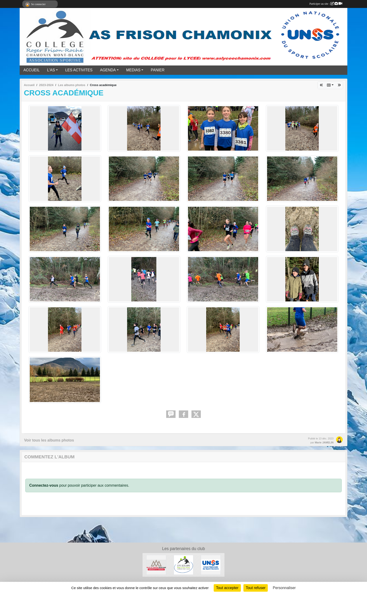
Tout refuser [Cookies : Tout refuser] (255, 588)
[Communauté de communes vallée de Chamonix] (156, 565)
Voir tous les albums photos (49, 440)
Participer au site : (325, 3)
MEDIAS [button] (133, 70)
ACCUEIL (31, 70)
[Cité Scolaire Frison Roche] (184, 565)
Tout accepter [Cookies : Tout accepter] (227, 588)
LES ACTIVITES (78, 70)
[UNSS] (211, 565)
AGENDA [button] (108, 70)
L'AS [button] (51, 70)
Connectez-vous (43, 485)
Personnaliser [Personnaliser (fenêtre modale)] (284, 588)
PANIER (157, 70)
